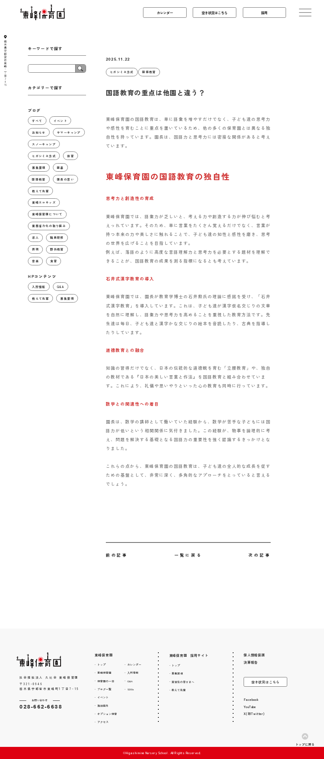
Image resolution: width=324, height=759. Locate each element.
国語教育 (149, 72)
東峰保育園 (103, 654)
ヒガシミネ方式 (122, 72)
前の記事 (117, 555)
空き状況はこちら (265, 681)
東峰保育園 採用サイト (188, 655)
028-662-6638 (40, 706)
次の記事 (259, 555)
